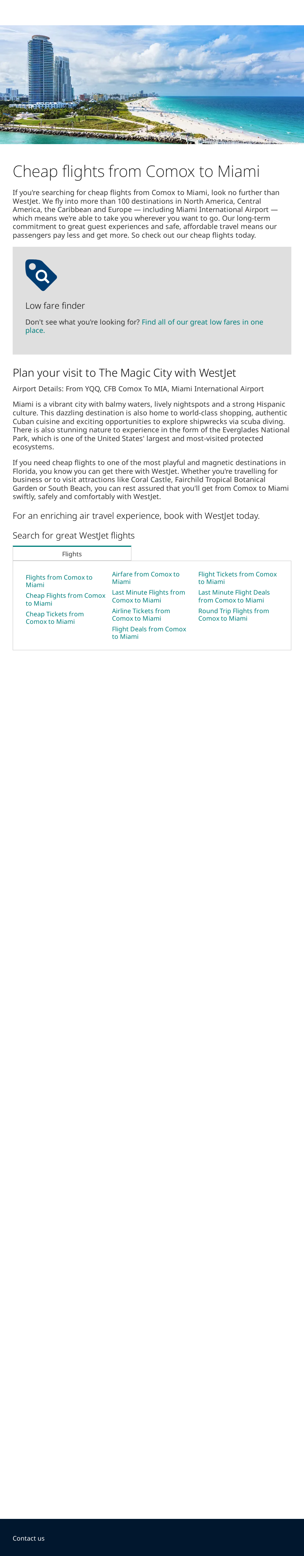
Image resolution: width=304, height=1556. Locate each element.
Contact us (29, 1538)
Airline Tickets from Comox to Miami (141, 614)
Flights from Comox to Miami (59, 581)
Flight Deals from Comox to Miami (149, 633)
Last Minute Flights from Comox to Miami (148, 596)
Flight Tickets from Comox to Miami (237, 578)
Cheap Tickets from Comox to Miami (55, 618)
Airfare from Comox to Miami (146, 578)
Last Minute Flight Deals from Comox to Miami (234, 596)
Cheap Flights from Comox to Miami (65, 599)
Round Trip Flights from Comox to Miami (233, 614)
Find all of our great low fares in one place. (144, 326)
